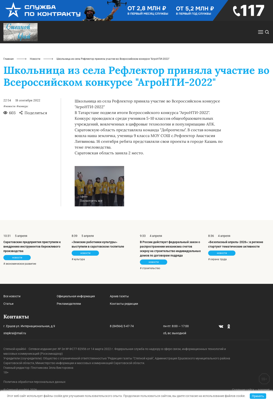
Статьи (8, 303)
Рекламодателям (69, 303)
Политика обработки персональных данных (34, 382)
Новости (35, 58)
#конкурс (22, 106)
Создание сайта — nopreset (251, 389)
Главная (8, 58)
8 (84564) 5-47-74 (122, 326)
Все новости (11, 296)
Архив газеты (119, 296)
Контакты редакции (124, 303)
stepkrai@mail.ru (14, 333)
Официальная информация (76, 296)
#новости (9, 106)
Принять (258, 396)
